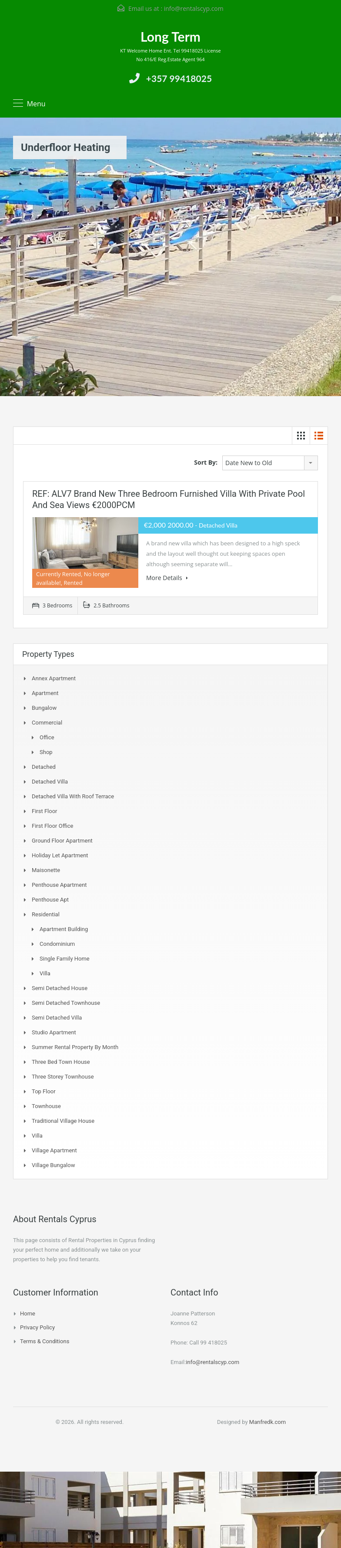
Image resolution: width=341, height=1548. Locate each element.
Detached (44, 767)
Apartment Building (64, 929)
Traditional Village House (63, 1121)
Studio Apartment (54, 1032)
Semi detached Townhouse (66, 1003)
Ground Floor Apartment (62, 840)
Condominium (57, 944)
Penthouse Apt (50, 899)
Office (47, 737)
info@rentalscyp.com (194, 8)
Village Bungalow (53, 1165)
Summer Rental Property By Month (75, 1047)
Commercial (47, 722)
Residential (46, 914)
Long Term (170, 36)
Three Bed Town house (61, 1062)
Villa (45, 973)
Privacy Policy (37, 1327)
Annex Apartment (54, 678)
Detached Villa (50, 781)
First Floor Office (52, 826)
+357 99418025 (179, 78)
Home (27, 1313)
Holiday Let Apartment (60, 855)
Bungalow (44, 708)
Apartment (45, 693)
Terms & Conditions (44, 1341)
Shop (46, 752)
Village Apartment (54, 1150)
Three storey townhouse (63, 1076)
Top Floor (44, 1091)
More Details (167, 578)
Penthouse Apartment (59, 885)
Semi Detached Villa (57, 1017)
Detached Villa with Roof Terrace (73, 796)
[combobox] (270, 463)
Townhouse (46, 1106)
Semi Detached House (59, 988)
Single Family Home (65, 958)
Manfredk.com (267, 1422)
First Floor (44, 811)
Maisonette (46, 870)
